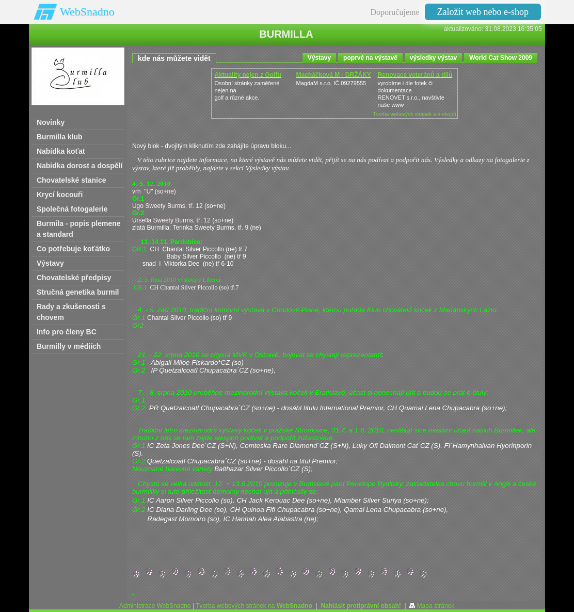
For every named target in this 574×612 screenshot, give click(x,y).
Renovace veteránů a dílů (414, 74)
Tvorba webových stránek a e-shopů (414, 114)
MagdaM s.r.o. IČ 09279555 (331, 83)
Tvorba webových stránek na (254, 605)
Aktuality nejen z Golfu (247, 74)
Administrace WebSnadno (155, 605)
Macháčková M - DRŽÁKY (333, 74)
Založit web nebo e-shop (483, 12)
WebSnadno (87, 11)
